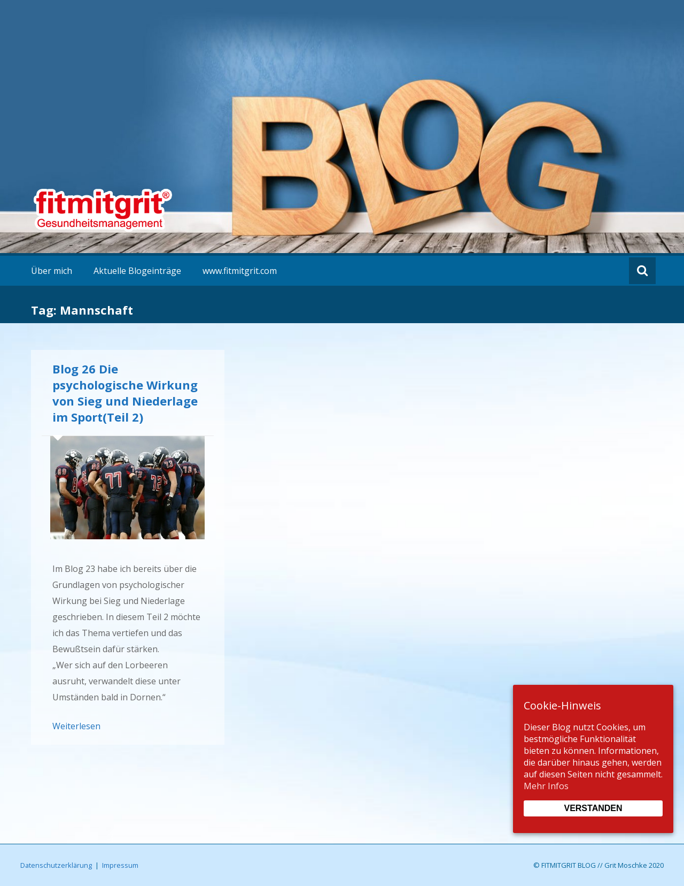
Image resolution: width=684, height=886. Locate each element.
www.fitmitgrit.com (240, 271)
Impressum (120, 865)
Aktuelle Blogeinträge (137, 271)
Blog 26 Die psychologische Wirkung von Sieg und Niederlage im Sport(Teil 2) (125, 393)
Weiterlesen (76, 726)
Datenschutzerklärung (56, 865)
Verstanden (593, 808)
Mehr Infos (546, 786)
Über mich (51, 271)
